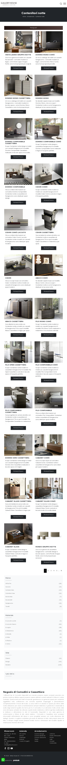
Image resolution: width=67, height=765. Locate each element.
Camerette (53, 743)
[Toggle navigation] (64, 3)
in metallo (33, 634)
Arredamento (30, 16)
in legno (33, 627)
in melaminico (33, 631)
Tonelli (33, 606)
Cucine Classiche (40, 737)
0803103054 (11, 741)
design (33, 662)
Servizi (21, 735)
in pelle (33, 637)
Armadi (52, 741)
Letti (51, 739)
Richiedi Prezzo (18, 68)
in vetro (33, 644)
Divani (52, 737)
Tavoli (36, 739)
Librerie (52, 733)
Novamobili (33, 600)
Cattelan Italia (33, 590)
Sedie (36, 741)
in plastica (33, 641)
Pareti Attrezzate (55, 735)
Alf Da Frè (33, 583)
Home (24, 16)
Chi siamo (22, 733)
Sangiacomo (33, 603)
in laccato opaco (33, 624)
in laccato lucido (33, 621)
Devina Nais (33, 597)
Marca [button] (8, 578)
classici (33, 658)
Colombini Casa (33, 593)
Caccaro (33, 587)
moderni (33, 665)
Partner (21, 739)
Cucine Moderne (40, 735)
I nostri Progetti (24, 741)
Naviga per (33, 28)
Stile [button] (7, 653)
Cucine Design (39, 733)
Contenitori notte (40, 16)
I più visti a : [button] (10, 674)
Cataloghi (22, 737)
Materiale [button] (9, 615)
